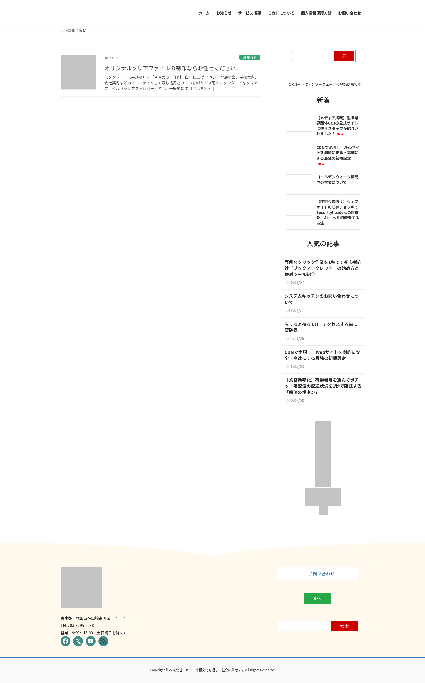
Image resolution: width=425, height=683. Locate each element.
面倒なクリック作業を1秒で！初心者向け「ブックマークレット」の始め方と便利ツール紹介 (323, 268)
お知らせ (250, 57)
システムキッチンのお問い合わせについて (322, 299)
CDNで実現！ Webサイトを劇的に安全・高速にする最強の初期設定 (338, 155)
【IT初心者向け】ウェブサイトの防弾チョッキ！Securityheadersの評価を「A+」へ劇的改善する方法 (337, 212)
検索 (344, 626)
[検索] (344, 56)
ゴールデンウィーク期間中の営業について (337, 179)
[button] (317, 573)
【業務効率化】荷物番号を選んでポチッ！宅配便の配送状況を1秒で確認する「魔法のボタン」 (323, 386)
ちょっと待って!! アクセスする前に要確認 (321, 327)
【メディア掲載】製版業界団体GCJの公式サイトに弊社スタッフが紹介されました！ (337, 126)
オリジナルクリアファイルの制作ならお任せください (170, 68)
